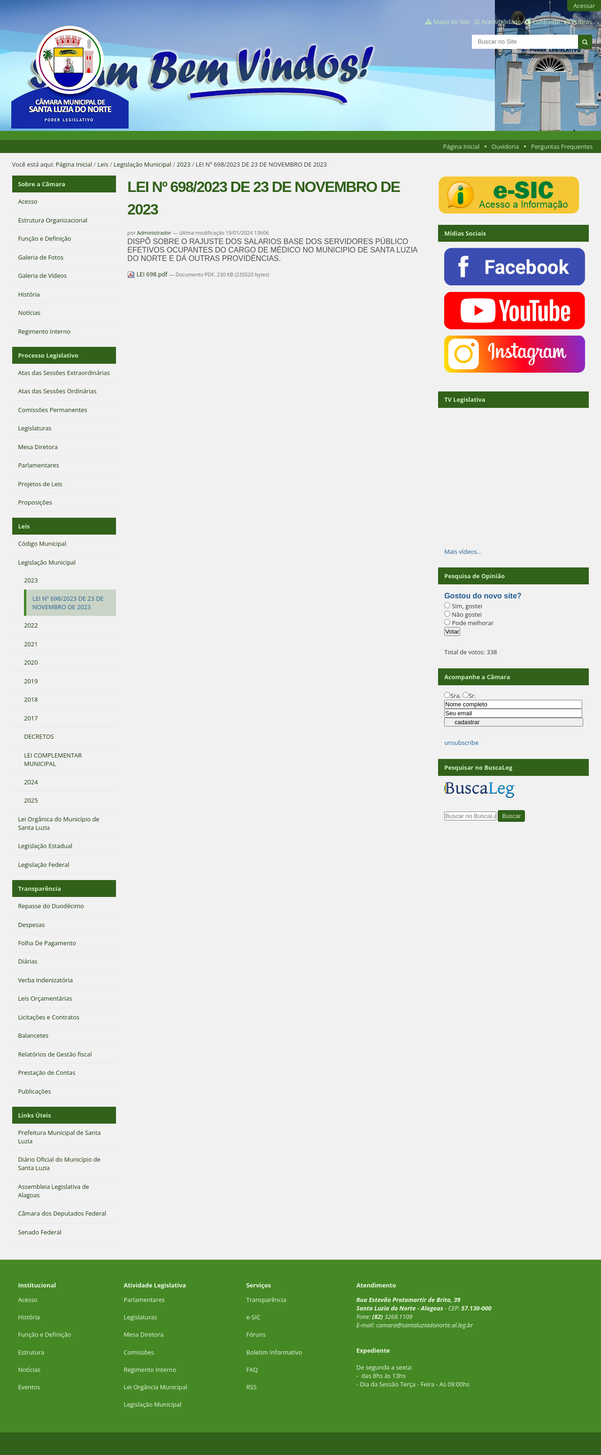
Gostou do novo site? (482, 596)
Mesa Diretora (143, 1334)
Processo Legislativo (48, 355)
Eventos (29, 1387)
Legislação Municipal (142, 164)
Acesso (27, 1299)
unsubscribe (461, 742)
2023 (183, 164)
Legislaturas (140, 1317)
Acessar (584, 5)
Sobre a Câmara (41, 184)
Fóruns (256, 1334)
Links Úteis (34, 1115)
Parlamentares (143, 1299)
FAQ (252, 1369)
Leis (103, 164)
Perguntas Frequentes (562, 146)
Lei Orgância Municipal (155, 1387)
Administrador (154, 232)
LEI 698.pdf (148, 274)
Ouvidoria (505, 146)
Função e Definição (44, 1334)
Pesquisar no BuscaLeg (478, 767)
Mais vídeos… (463, 551)
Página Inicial (461, 146)
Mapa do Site (451, 21)
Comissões (138, 1352)
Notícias (29, 1369)
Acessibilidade (501, 21)
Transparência (39, 888)
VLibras (581, 21)
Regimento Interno (149, 1369)
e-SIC (254, 1317)
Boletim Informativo (274, 1352)
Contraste (546, 21)
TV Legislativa (464, 399)
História (29, 1317)
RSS (252, 1387)
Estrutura (31, 1352)
